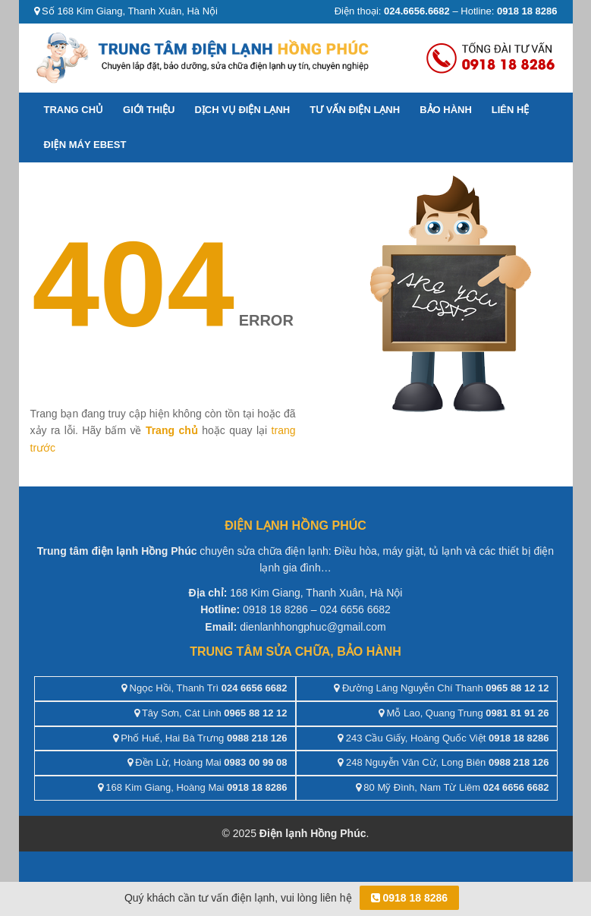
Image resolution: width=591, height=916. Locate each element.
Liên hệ (511, 109)
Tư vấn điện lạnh (355, 109)
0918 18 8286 (409, 898)
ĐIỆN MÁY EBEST (85, 144)
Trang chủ (74, 109)
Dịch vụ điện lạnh (242, 109)
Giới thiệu (148, 109)
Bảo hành (446, 109)
